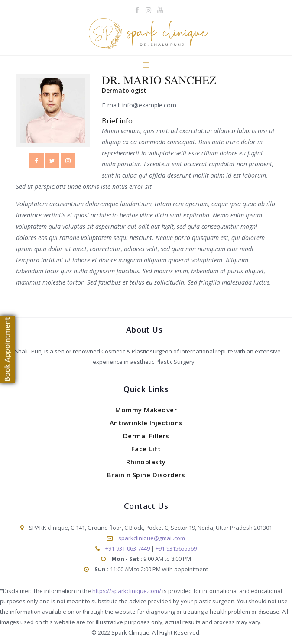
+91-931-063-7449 (127, 548)
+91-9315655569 (176, 548)
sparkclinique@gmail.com (151, 538)
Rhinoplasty (146, 461)
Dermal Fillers (146, 435)
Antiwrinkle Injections (146, 422)
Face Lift (146, 448)
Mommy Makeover (146, 409)
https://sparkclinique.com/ (126, 591)
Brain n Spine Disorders (146, 474)
